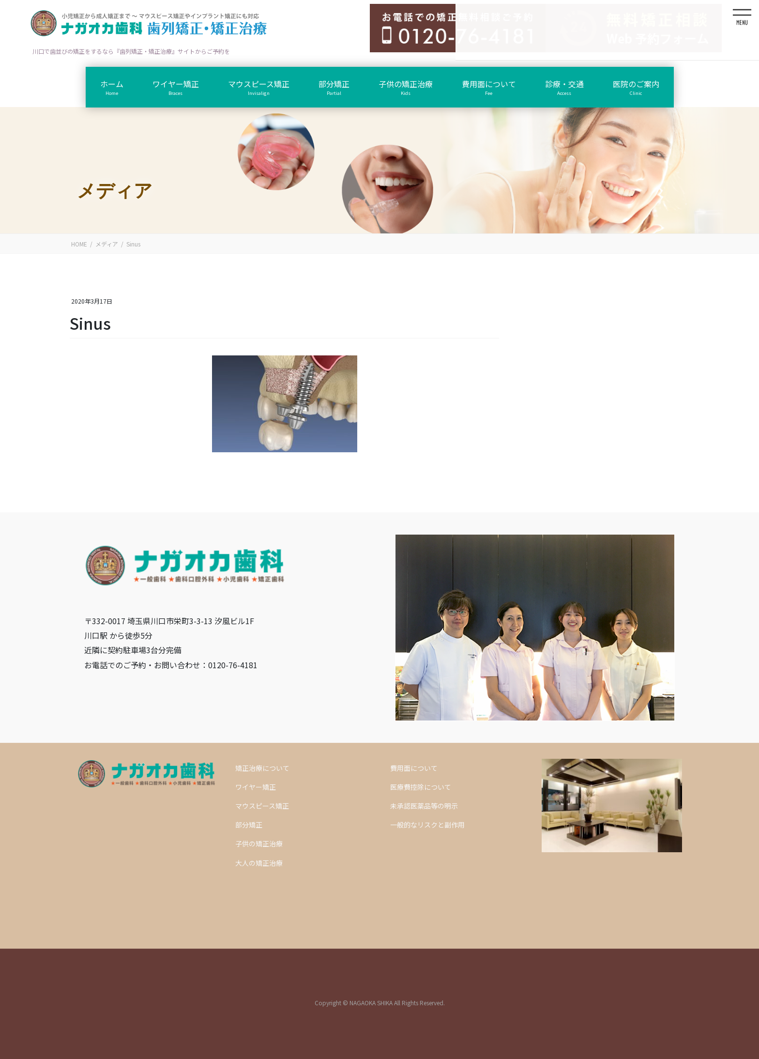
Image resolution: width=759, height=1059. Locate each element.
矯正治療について (262, 768)
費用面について (414, 768)
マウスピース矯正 (262, 806)
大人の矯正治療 (259, 863)
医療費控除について (420, 787)
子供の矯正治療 (259, 843)
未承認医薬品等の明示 (424, 806)
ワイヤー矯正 (255, 787)
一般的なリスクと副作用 (427, 824)
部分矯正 (248, 824)
